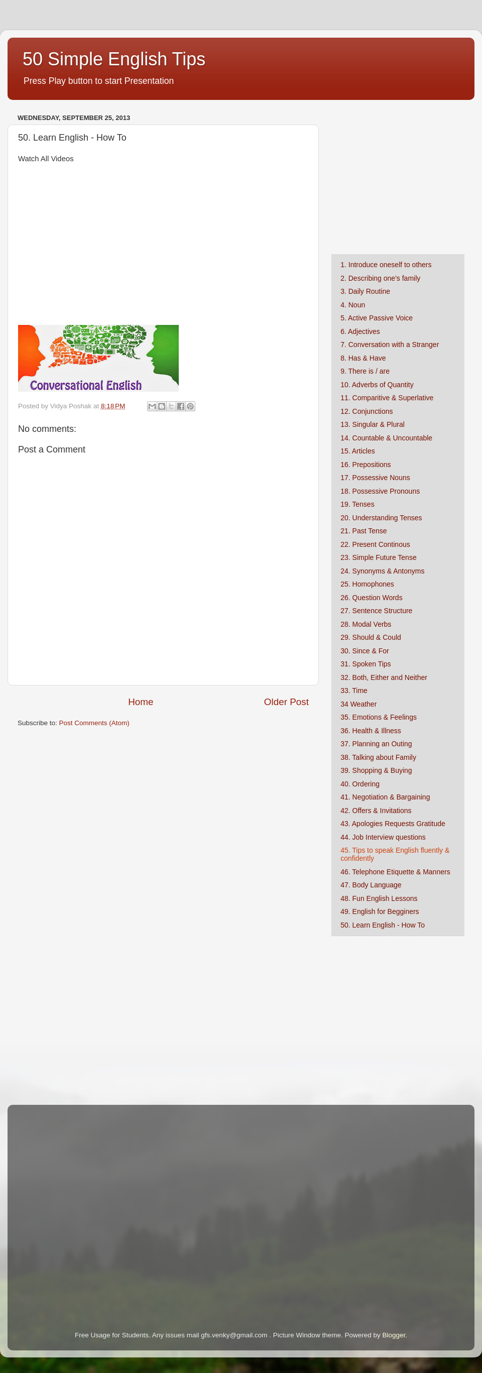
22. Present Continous (375, 544)
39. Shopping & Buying (376, 770)
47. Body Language (370, 885)
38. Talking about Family (378, 757)
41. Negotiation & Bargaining (385, 797)
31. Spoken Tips (365, 664)
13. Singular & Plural (372, 424)
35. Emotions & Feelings (378, 717)
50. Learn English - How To (382, 925)
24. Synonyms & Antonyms (382, 571)
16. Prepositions (365, 465)
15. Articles (357, 451)
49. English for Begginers (379, 911)
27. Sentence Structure (376, 611)
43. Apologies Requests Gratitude (392, 824)
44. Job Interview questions (383, 837)
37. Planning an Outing (376, 744)
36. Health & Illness (370, 731)
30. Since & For (364, 651)
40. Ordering (360, 784)
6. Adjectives (360, 331)
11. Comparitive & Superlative (386, 398)
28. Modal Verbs (365, 624)
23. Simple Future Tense (378, 557)
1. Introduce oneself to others (385, 265)
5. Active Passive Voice (376, 318)
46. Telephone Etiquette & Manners (395, 872)
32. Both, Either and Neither (383, 677)
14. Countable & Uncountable (386, 438)
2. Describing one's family (380, 278)
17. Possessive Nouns (375, 478)
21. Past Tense (363, 531)
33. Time (354, 690)
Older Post (286, 702)
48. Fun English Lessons (378, 898)
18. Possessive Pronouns (380, 491)
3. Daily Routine (365, 291)
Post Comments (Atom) (94, 723)
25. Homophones (367, 584)
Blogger (393, 1335)
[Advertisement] (394, 173)
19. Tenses (357, 504)
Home (140, 702)
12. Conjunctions (366, 411)
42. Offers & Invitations (375, 811)
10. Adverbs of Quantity (377, 385)
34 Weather (358, 704)
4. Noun (352, 305)
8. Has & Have (363, 358)
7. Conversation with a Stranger (389, 344)
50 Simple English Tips (114, 59)
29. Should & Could (370, 637)
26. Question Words (371, 598)
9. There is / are (365, 371)
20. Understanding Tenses (381, 518)
